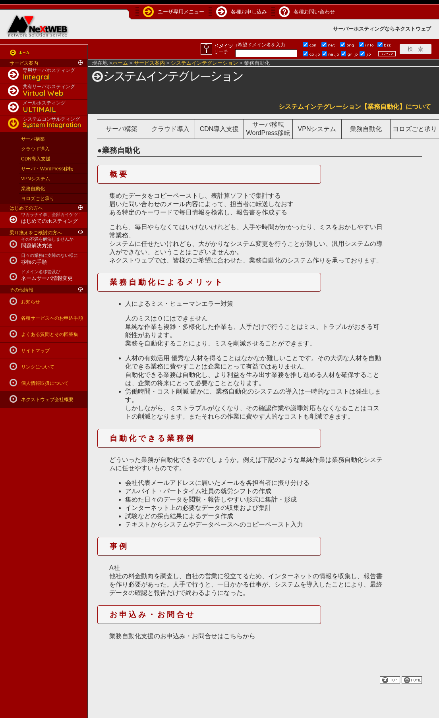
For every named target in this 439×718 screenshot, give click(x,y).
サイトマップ (35, 350)
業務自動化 (33, 188)
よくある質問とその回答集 (49, 334)
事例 (119, 546)
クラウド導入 (35, 149)
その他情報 (21, 290)
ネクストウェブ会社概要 (47, 399)
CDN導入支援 (35, 159)
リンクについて (37, 367)
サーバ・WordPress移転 (47, 169)
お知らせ (30, 302)
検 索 (415, 49)
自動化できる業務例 (152, 438)
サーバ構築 (33, 139)
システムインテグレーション (204, 63)
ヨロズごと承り (37, 198)
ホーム (120, 63)
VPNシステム (35, 178)
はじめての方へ (26, 208)
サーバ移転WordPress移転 (268, 128)
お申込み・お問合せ (152, 614)
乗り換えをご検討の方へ (36, 232)
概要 (119, 174)
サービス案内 (24, 63)
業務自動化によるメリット (167, 282)
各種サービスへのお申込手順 (52, 318)
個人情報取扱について (45, 383)
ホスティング (369, 29)
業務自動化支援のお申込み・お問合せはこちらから (182, 636)
